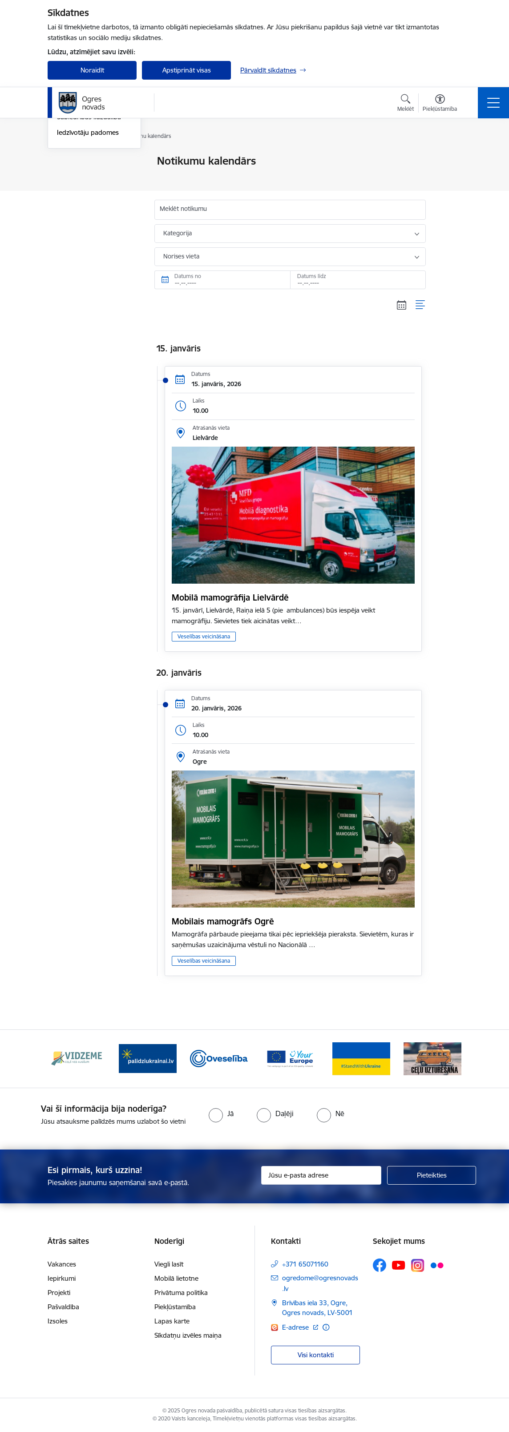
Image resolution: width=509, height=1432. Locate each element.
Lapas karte (172, 1321)
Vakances (62, 1264)
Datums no (187, 276)
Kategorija (177, 233)
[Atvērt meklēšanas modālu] (405, 104)
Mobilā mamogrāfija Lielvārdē (230, 597)
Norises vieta (181, 256)
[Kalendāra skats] (402, 305)
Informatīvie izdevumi (89, 208)
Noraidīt (92, 70)
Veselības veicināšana (204, 636)
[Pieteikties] (431, 1175)
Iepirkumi (62, 1278)
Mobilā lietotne (176, 1278)
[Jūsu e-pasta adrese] (321, 1175)
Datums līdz (311, 276)
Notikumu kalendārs (87, 161)
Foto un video (77, 192)
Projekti (59, 1292)
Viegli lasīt (168, 1264)
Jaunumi (69, 177)
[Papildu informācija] (326, 1327)
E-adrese (296, 1327)
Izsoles (58, 1321)
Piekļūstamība (175, 1307)
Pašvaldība (63, 1307)
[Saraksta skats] (421, 305)
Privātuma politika (181, 1292)
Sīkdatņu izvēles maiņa (188, 1335)
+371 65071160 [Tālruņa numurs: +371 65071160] (305, 1264)
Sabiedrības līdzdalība (89, 223)
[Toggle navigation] (493, 102)
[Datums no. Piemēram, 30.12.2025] (222, 279)
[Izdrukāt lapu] (449, 157)
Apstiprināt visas (186, 70)
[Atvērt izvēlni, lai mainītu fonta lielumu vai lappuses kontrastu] (439, 104)
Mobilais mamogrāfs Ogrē (223, 921)
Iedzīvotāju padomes (88, 238)
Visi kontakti (316, 1355)
